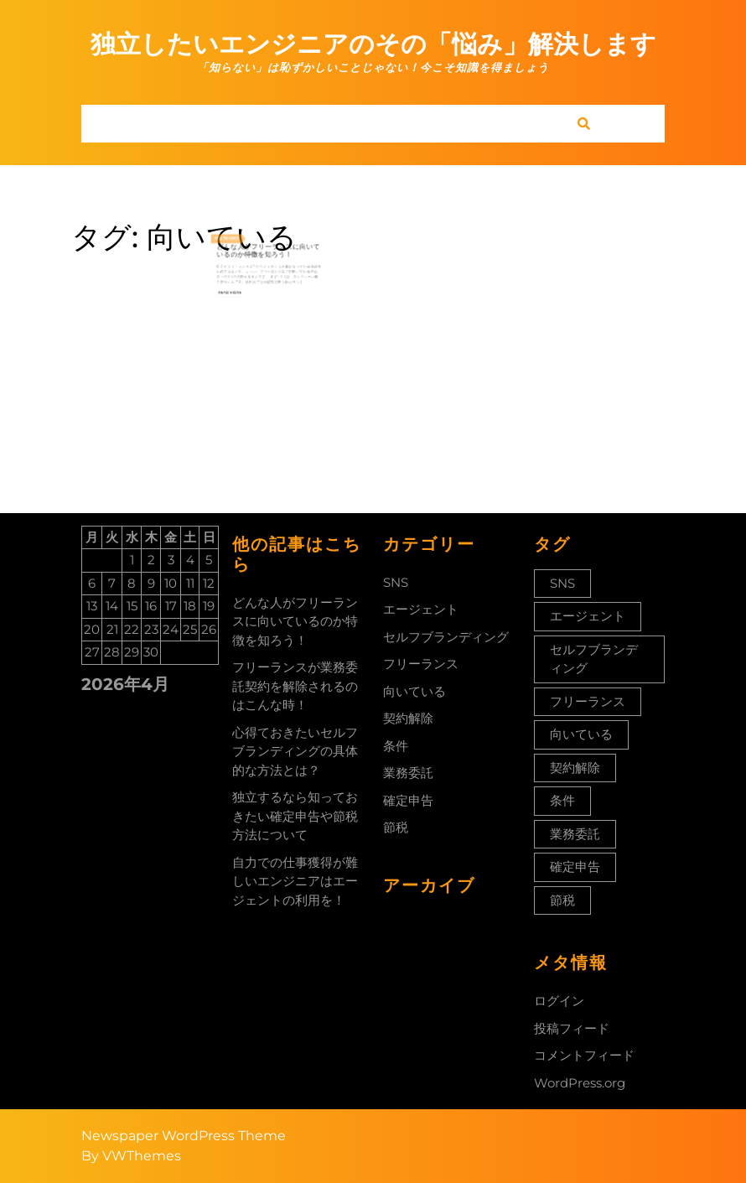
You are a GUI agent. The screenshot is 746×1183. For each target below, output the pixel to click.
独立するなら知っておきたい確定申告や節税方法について (295, 816)
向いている (414, 691)
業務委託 (408, 773)
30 (241, 236)
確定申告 (408, 800)
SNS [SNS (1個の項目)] (562, 583)
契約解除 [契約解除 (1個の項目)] (575, 768)
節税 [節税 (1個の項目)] (562, 900)
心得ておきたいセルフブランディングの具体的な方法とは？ (295, 751)
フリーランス (420, 664)
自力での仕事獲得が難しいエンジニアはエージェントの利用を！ (295, 881)
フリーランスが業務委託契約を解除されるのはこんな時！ (295, 686)
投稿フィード (571, 1028)
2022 (247, 236)
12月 (236, 236)
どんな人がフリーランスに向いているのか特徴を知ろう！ (269, 244)
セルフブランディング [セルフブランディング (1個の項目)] (594, 659)
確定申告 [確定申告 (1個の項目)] (575, 866)
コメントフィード (584, 1055)
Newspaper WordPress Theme (183, 1136)
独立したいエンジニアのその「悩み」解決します (373, 44)
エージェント (420, 609)
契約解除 (408, 718)
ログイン (559, 1001)
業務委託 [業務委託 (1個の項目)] (575, 834)
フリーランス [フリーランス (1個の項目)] (587, 701)
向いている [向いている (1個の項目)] (581, 734)
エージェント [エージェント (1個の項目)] (587, 616)
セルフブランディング (446, 637)
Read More (244, 271)
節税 (395, 827)
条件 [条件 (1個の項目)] (562, 800)
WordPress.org (579, 1083)
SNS (395, 582)
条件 (395, 746)
